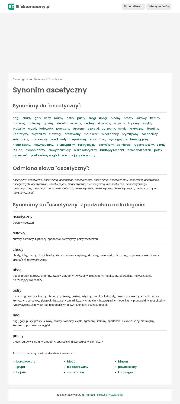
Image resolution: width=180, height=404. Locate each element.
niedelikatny (21, 145)
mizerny (75, 123)
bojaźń (21, 372)
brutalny (19, 129)
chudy (26, 118)
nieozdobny (110, 134)
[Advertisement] (90, 43)
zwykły (147, 123)
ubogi (103, 118)
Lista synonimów (158, 6)
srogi (92, 118)
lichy (47, 118)
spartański (97, 139)
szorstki (93, 129)
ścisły (122, 129)
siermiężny (106, 145)
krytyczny (136, 129)
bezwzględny (139, 139)
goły (38, 118)
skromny (104, 123)
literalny (152, 129)
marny (58, 118)
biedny (115, 118)
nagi (16, 118)
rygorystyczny (144, 145)
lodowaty (46, 129)
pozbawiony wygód (45, 155)
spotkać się (75, 372)
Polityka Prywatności (110, 394)
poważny (62, 129)
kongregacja (127, 372)
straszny (78, 129)
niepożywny (78, 139)
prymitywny (130, 134)
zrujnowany (39, 139)
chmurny (19, 123)
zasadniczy (150, 134)
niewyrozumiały (60, 150)
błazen (123, 362)
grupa (20, 367)
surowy (141, 118)
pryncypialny (66, 145)
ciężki (32, 129)
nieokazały (58, 139)
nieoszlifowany (77, 367)
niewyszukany (43, 145)
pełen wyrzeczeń (139, 150)
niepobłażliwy (35, 150)
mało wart (91, 134)
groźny (48, 123)
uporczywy (20, 134)
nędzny (89, 123)
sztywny (119, 123)
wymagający (117, 139)
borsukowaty (25, 362)
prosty (128, 118)
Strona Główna (133, 6)
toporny (134, 123)
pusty (81, 118)
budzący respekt (112, 150)
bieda (71, 362)
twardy (155, 118)
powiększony (127, 367)
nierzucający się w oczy (78, 155)
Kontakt (90, 394)
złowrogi (55, 134)
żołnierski (124, 145)
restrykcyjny (86, 145)
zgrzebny (108, 129)
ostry (70, 118)
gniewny (34, 123)
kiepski (62, 123)
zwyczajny (38, 134)
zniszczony (20, 139)
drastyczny (73, 134)
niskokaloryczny (85, 150)
